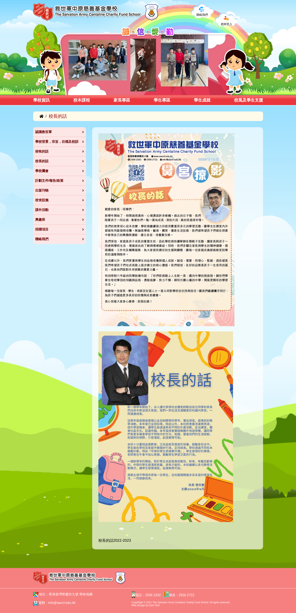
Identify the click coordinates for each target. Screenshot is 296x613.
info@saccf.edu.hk (62, 603)
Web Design (138, 605)
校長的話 (105, 540)
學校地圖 (86, 594)
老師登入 (226, 24)
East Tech (154, 605)
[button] (67, 90)
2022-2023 (122, 540)
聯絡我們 (202, 14)
